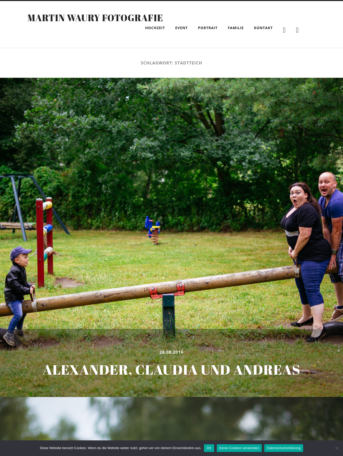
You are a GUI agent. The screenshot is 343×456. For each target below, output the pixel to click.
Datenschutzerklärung (283, 448)
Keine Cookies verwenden (239, 448)
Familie (236, 27)
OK (209, 448)
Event (181, 27)
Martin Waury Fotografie (95, 18)
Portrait (208, 27)
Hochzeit (155, 27)
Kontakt (263, 27)
